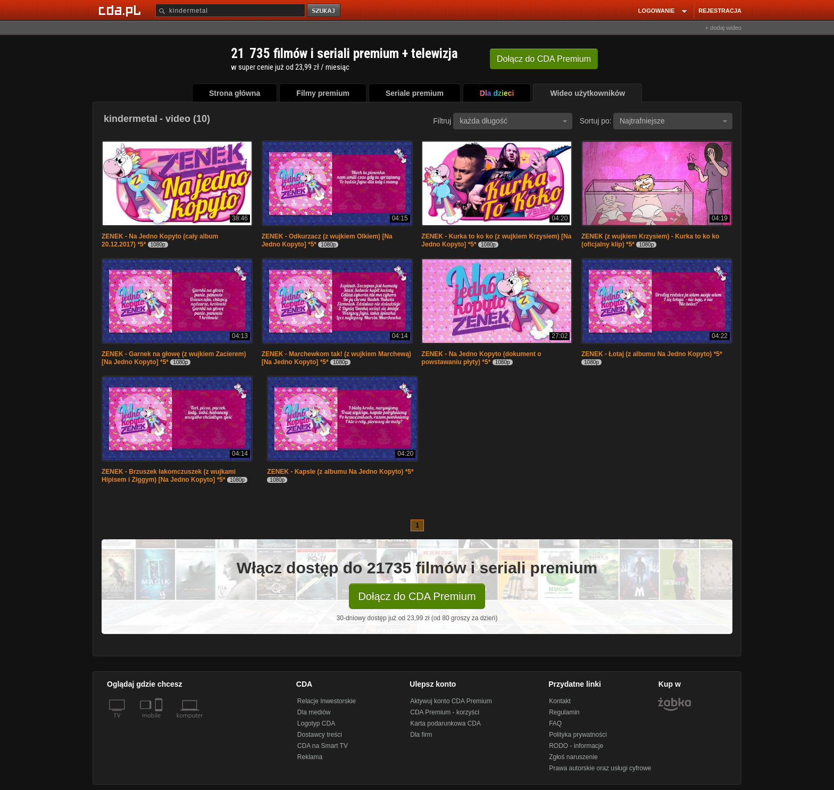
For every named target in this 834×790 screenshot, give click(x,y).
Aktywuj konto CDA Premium (450, 701)
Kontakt (560, 701)
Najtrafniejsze (673, 121)
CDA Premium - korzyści (444, 712)
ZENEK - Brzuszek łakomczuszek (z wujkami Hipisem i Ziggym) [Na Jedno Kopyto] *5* (169, 475)
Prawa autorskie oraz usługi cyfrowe (600, 768)
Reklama (309, 757)
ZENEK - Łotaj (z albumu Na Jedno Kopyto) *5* (651, 354)
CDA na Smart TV (322, 746)
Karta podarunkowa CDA (445, 723)
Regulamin (564, 712)
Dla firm (421, 734)
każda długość (513, 121)
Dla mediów (314, 712)
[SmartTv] (160, 722)
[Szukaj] (230, 10)
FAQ (555, 723)
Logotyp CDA (316, 723)
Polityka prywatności (578, 734)
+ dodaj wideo (723, 27)
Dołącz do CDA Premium (417, 596)
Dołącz (544, 58)
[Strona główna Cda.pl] (121, 10)
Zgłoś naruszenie (573, 757)
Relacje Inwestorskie (326, 701)
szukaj (324, 11)
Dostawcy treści (319, 734)
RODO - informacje (576, 746)
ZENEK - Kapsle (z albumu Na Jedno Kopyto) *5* (340, 471)
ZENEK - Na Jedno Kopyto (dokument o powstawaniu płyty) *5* (481, 358)
